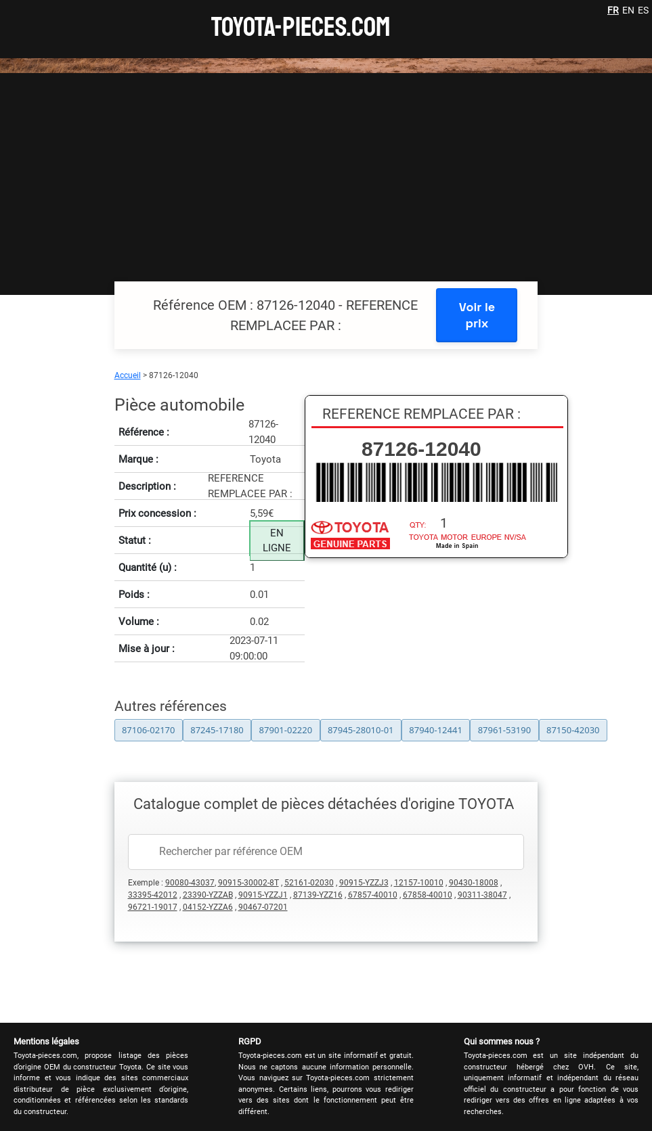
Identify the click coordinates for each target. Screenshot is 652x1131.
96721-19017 (152, 907)
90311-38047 (482, 895)
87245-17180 (217, 730)
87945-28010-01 (361, 730)
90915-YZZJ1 (263, 895)
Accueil (127, 375)
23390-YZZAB (208, 895)
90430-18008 (473, 882)
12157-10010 (418, 882)
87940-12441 (435, 730)
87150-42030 (573, 730)
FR (613, 10)
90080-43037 (190, 882)
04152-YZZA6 (208, 907)
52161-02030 (309, 882)
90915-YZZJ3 (364, 882)
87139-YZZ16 (318, 895)
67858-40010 (427, 895)
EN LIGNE (277, 541)
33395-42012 (152, 895)
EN (628, 10)
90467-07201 (263, 907)
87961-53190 (504, 730)
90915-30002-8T (248, 882)
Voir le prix (477, 315)
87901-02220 (286, 730)
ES (643, 10)
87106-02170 (148, 730)
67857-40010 (372, 895)
